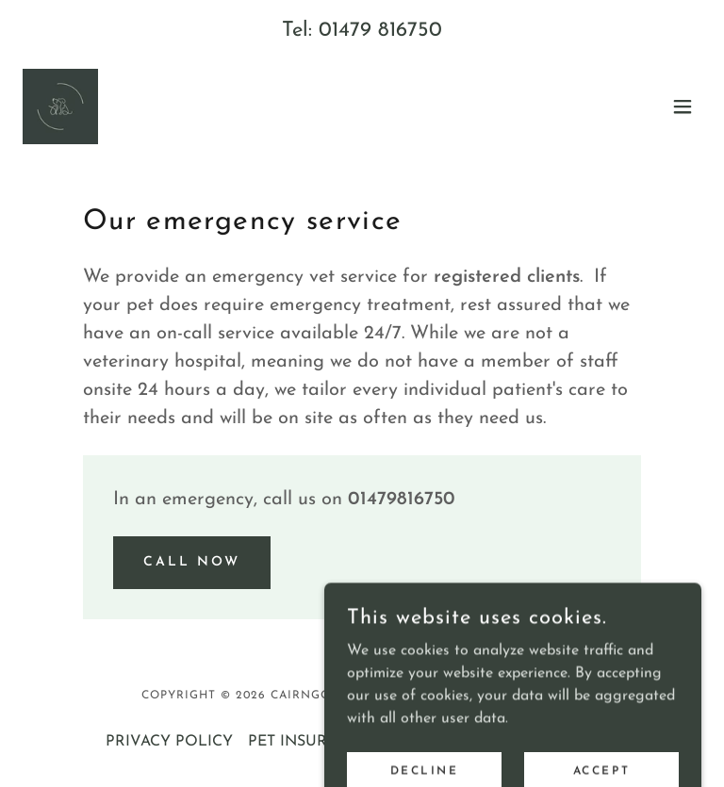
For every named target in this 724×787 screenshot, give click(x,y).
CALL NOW (191, 562)
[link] (60, 106)
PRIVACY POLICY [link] (169, 741)
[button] (682, 106)
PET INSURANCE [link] (309, 741)
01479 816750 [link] (380, 30)
